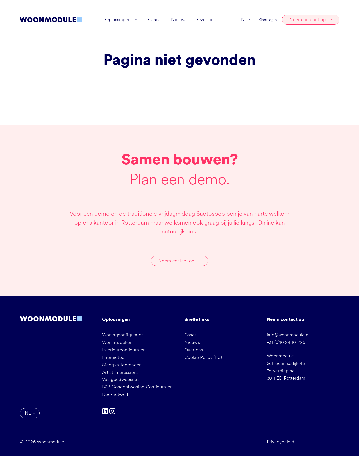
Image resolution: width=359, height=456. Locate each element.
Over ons (193, 349)
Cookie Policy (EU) (203, 357)
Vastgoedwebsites (120, 379)
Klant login (267, 20)
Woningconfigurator (122, 334)
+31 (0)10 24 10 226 (286, 342)
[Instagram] (112, 412)
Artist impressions (120, 372)
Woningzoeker (117, 342)
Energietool (114, 357)
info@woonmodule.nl (288, 334)
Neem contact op (307, 19)
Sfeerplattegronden (122, 364)
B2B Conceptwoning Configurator (137, 386)
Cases (190, 334)
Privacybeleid (280, 441)
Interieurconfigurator (123, 349)
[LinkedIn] (105, 412)
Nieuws (192, 342)
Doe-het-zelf (115, 394)
